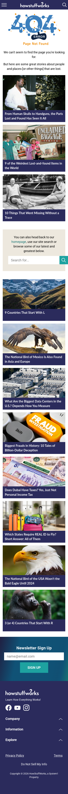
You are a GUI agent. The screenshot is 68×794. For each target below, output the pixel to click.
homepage (18, 242)
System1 (53, 773)
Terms (58, 755)
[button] (34, 718)
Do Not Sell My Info (34, 764)
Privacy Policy (14, 755)
